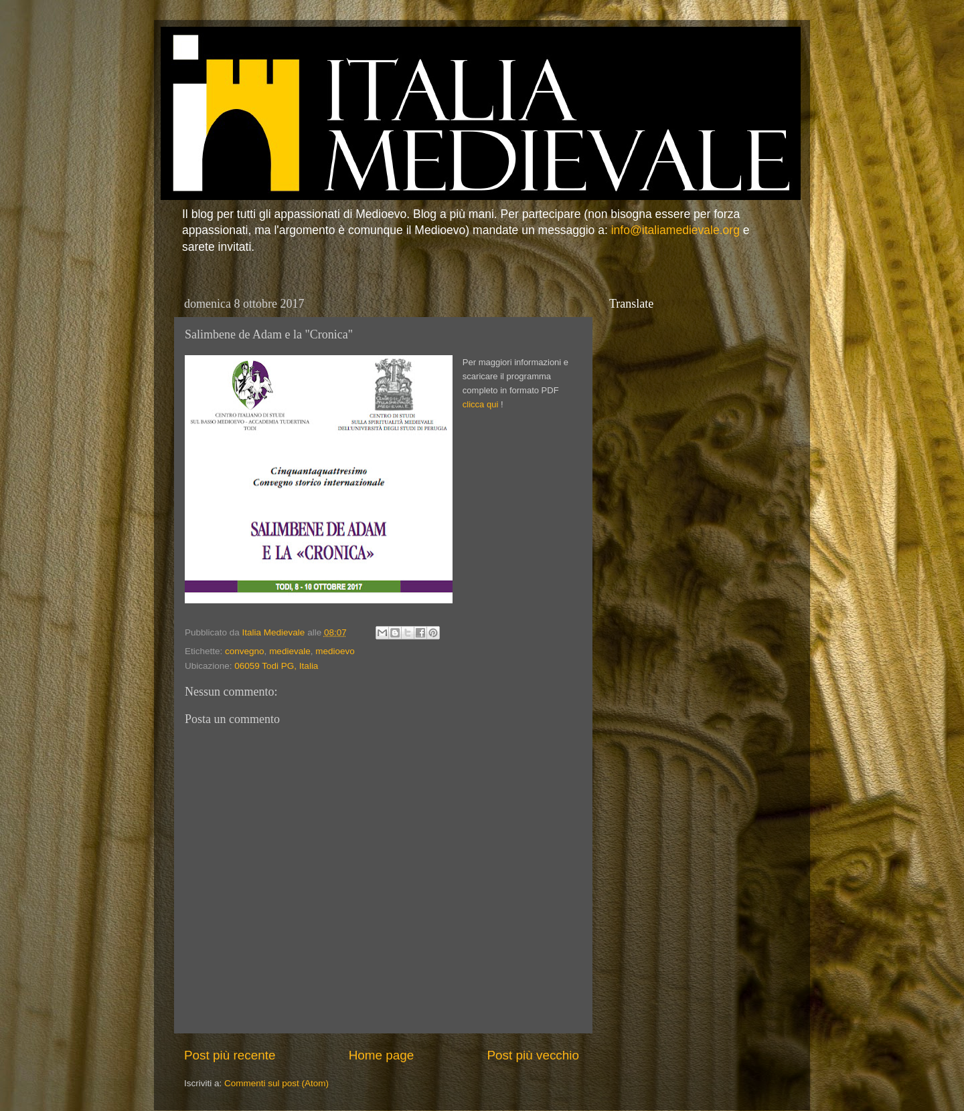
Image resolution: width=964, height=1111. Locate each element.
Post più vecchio (533, 1055)
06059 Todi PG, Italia (276, 666)
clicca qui (480, 404)
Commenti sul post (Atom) (276, 1083)
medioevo (335, 651)
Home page (381, 1055)
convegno (244, 651)
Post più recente (230, 1055)
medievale (290, 651)
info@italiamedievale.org (675, 230)
